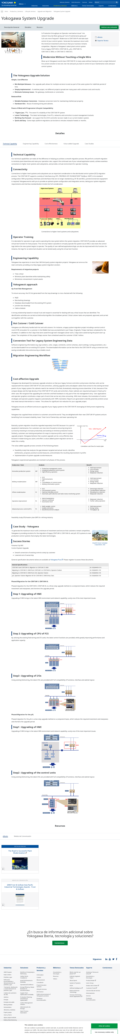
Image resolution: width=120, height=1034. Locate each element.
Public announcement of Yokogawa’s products (44, 995)
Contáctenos (112, 6)
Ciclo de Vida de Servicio (93, 990)
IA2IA (71, 985)
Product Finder (90, 980)
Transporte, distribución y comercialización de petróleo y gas (11, 988)
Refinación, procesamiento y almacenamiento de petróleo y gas (9, 982)
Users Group (89, 983)
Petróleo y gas (8, 977)
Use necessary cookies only (104, 1020)
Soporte (101, 6)
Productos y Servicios (60, 6)
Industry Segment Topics (75, 977)
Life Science (40, 992)
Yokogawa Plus (57, 560)
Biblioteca (74, 6)
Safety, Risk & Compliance (24, 977)
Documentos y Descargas (57, 973)
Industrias (35, 6)
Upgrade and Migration (45, 11)
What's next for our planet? (75, 973)
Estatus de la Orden (91, 985)
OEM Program (8, 972)
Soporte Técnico (102, 41)
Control (39, 977)
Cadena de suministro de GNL (10, 993)
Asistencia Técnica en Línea (92, 973)
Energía (6, 999)
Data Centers (7, 975)
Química (6, 997)
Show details (98, 1030)
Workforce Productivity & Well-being (27, 973)
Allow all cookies (104, 1014)
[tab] (10, 144)
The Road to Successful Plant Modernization (20, 852)
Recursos (55, 976)
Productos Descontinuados (41, 999)
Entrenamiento (90, 993)
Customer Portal (90, 988)
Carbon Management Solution (26, 1003)
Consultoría (40, 982)
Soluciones (45, 6)
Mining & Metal (8, 1005)
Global (90, 2)
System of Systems (75, 983)
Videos (55, 979)
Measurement (41, 980)
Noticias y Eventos (65, 2)
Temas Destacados (88, 6)
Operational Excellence (26, 984)
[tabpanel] (20, 43)
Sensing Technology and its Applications (75, 995)
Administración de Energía (25, 1007)
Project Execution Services (41, 986)
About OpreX (73, 980)
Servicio (88, 996)
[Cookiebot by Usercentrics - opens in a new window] (12, 1030)
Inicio (6, 11)
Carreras (84, 2)
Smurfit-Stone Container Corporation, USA (99, 544)
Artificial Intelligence (75, 988)
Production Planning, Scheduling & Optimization (26, 998)
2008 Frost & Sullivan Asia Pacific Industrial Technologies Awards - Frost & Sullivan (20, 887)
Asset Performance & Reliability (26, 981)
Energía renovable (9, 1002)
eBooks (99, 37)
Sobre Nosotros (75, 2)
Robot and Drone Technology (74, 991)
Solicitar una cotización (109, 27)
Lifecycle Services (30, 11)
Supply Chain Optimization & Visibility (26, 993)
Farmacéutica (7, 1007)
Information (40, 975)
